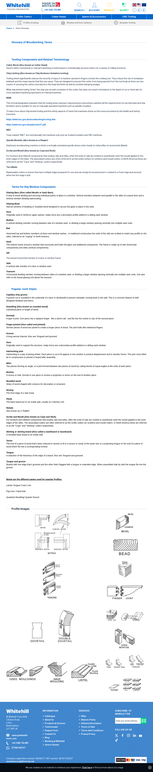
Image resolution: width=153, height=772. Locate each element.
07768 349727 (18, 748)
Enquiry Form (51, 730)
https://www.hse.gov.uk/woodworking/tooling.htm (31, 119)
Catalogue (50, 716)
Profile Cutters (24, 16)
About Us (49, 720)
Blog (47, 737)
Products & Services (55, 723)
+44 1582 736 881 (20, 743)
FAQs (83, 716)
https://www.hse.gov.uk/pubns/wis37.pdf (26, 124)
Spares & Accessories (94, 16)
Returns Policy (88, 720)
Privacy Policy (88, 734)
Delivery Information (91, 723)
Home (9, 28)
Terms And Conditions (92, 730)
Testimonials (51, 727)
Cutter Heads (59, 16)
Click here (87, 767)
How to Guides (52, 745)
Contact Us (50, 734)
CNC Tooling (129, 16)
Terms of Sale (88, 727)
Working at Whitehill (55, 741)
